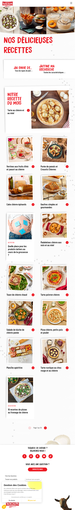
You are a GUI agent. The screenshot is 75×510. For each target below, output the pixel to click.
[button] (4, 507)
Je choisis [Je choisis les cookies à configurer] (12, 500)
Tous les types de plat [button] (23, 71)
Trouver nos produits (11, 479)
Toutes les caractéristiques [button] (53, 72)
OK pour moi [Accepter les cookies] (32, 500)
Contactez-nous (37, 469)
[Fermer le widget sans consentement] (33, 479)
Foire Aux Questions (11, 476)
